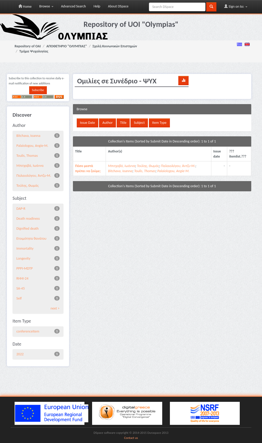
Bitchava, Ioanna (28, 136)
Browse (46, 6)
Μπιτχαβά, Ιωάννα (29, 165)
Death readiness (28, 218)
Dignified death (27, 228)
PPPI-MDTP (24, 268)
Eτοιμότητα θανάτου (31, 238)
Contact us (131, 438)
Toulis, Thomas (27, 155)
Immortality (25, 248)
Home (24, 6)
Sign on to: (235, 6)
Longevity (23, 258)
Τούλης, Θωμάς (27, 185)
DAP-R (20, 208)
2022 (20, 354)
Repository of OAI (28, 46)
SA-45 (20, 288)
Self (19, 298)
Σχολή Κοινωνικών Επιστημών (115, 46)
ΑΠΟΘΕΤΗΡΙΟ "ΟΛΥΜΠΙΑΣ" (66, 46)
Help (97, 6)
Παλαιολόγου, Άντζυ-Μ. (33, 175)
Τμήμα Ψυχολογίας (33, 51)
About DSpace (118, 6)
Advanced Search (73, 6)
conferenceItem (27, 331)
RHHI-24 (22, 278)
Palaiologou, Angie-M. (32, 145)
